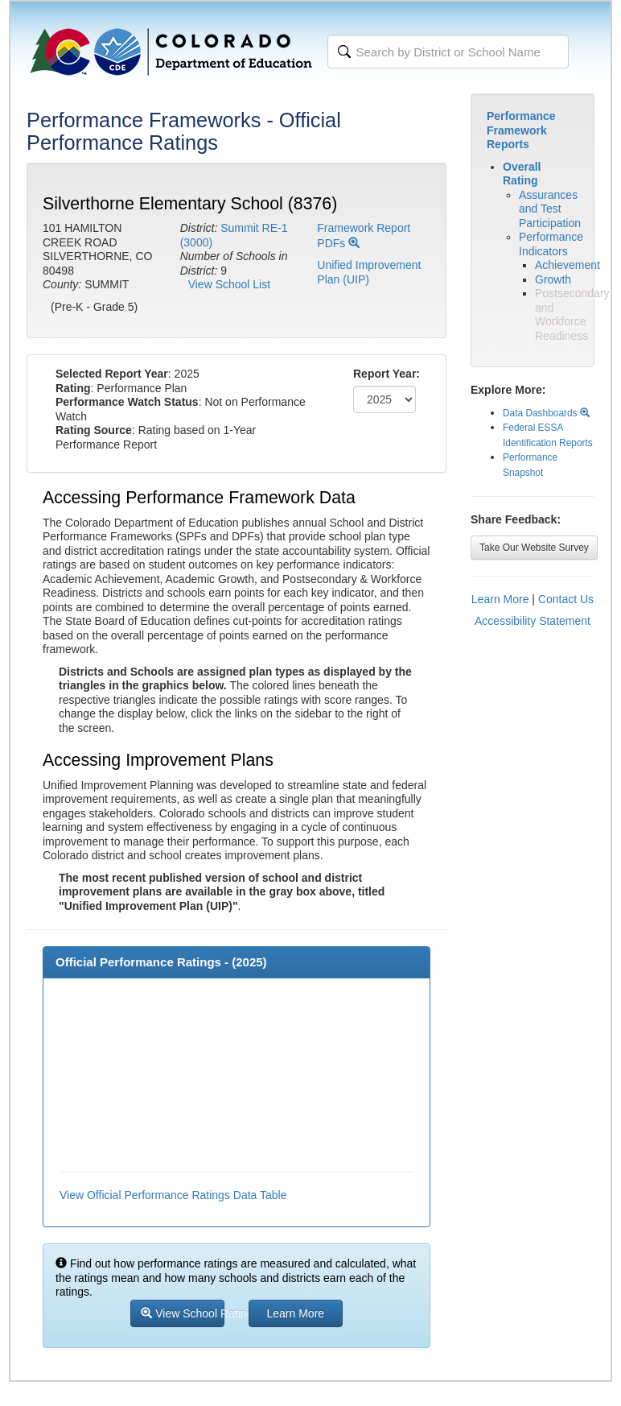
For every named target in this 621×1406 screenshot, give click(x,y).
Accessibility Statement (532, 620)
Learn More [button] (296, 1313)
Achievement (567, 264)
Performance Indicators (551, 244)
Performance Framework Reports (521, 130)
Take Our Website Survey (534, 547)
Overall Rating (522, 174)
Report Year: (386, 373)
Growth (553, 279)
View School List (229, 284)
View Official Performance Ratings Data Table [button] (173, 1195)
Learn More (500, 599)
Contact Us (566, 599)
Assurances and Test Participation (550, 209)
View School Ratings (182, 1313)
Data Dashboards (546, 413)
